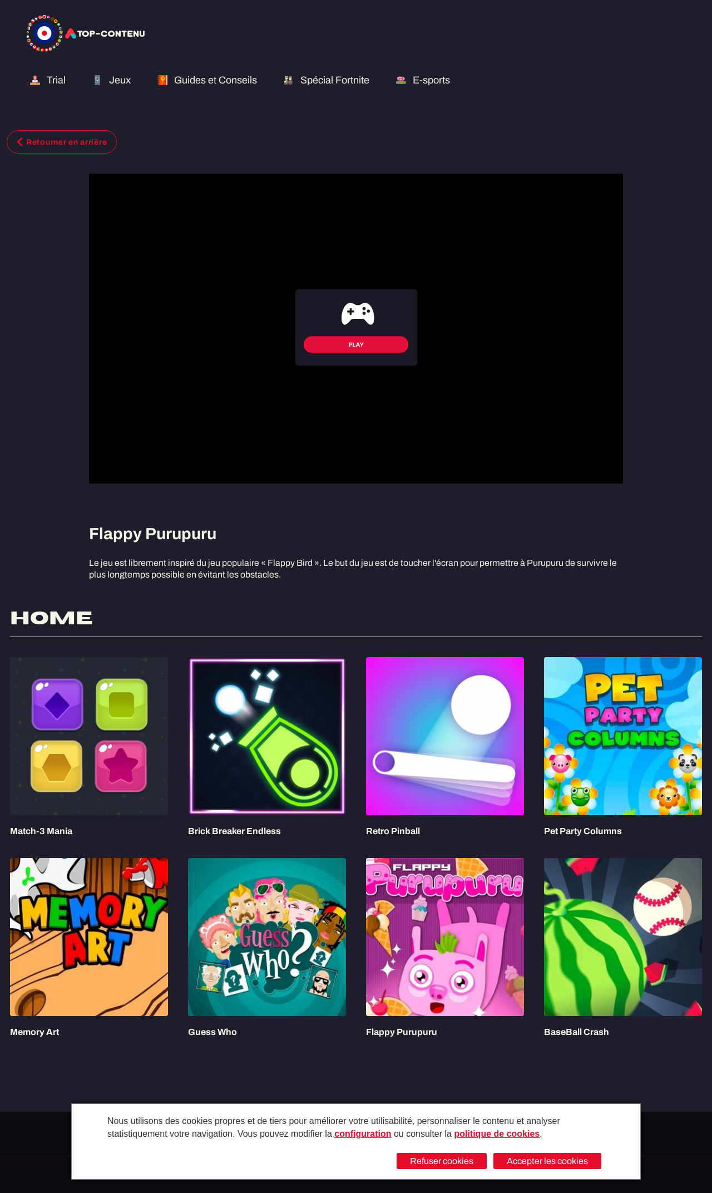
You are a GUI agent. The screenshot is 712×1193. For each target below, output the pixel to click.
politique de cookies (497, 1133)
